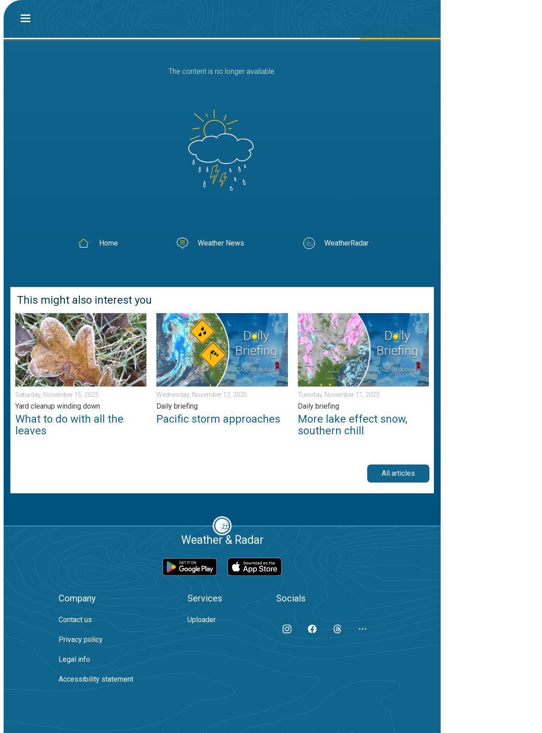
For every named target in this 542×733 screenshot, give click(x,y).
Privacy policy (81, 639)
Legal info (74, 659)
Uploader (201, 619)
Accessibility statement (96, 679)
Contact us (75, 619)
